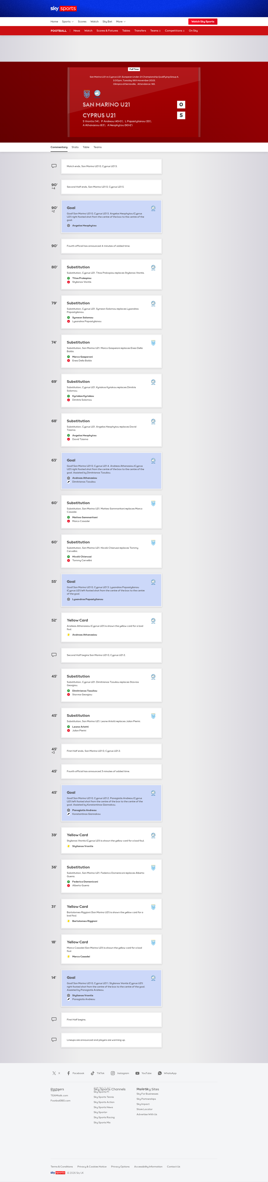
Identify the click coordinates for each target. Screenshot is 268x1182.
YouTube (142, 1073)
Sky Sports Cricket (104, 1110)
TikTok (96, 1073)
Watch (94, 21)
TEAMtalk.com (59, 1105)
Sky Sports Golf (103, 1115)
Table (86, 147)
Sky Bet (107, 21)
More (121, 21)
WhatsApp (166, 1073)
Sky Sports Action (104, 1130)
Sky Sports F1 (101, 1120)
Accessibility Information (148, 1166)
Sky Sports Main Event (106, 1094)
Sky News (142, 1100)
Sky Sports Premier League (109, 1100)
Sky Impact (143, 1125)
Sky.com (142, 1094)
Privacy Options (120, 1166)
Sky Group (142, 1110)
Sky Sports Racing (104, 1145)
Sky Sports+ (100, 1140)
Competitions (175, 30)
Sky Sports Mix (102, 1151)
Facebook (74, 1073)
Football (59, 30)
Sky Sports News (103, 1135)
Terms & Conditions (62, 1166)
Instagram (119, 1073)
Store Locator (144, 1130)
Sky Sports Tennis (104, 1125)
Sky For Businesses (147, 1115)
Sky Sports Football (105, 1105)
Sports (68, 21)
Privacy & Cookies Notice (91, 1166)
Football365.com (60, 1110)
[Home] (64, 8)
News (76, 30)
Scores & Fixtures (107, 30)
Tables (126, 30)
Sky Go (141, 1105)
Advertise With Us (147, 1135)
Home (54, 21)
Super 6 (55, 1100)
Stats (75, 147)
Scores (82, 21)
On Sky (193, 30)
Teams (155, 30)
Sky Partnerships (146, 1120)
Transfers (140, 30)
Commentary (59, 147)
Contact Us (173, 1166)
